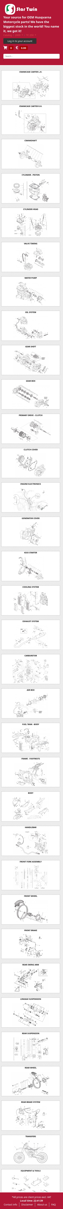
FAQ (53, 1204)
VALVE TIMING (30, 243)
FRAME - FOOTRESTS (31, 758)
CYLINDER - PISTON (31, 175)
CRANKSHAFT (31, 140)
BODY (30, 793)
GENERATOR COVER (31, 518)
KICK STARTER (30, 552)
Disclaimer (27, 1204)
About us (42, 1204)
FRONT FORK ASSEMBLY (31, 861)
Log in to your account (20, 41)
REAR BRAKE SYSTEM (30, 1102)
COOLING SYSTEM (31, 587)
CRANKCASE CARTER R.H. (30, 106)
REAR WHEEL (31, 1067)
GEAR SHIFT (30, 346)
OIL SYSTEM (30, 312)
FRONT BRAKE (30, 930)
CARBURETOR (30, 655)
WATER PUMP (31, 278)
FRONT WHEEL (30, 896)
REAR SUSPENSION (30, 1033)
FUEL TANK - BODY (30, 724)
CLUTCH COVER (31, 449)
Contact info (10, 1204)
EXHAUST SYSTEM (31, 621)
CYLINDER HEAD (30, 209)
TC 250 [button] (30, 35)
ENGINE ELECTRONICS (30, 484)
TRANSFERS (30, 1136)
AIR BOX (31, 690)
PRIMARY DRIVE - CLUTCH (31, 415)
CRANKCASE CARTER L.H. (30, 72)
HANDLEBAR (30, 827)
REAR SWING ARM (30, 964)
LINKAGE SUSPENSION (30, 999)
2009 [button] (18, 35)
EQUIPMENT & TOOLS (31, 1170)
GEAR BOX (30, 381)
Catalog (7, 35)
